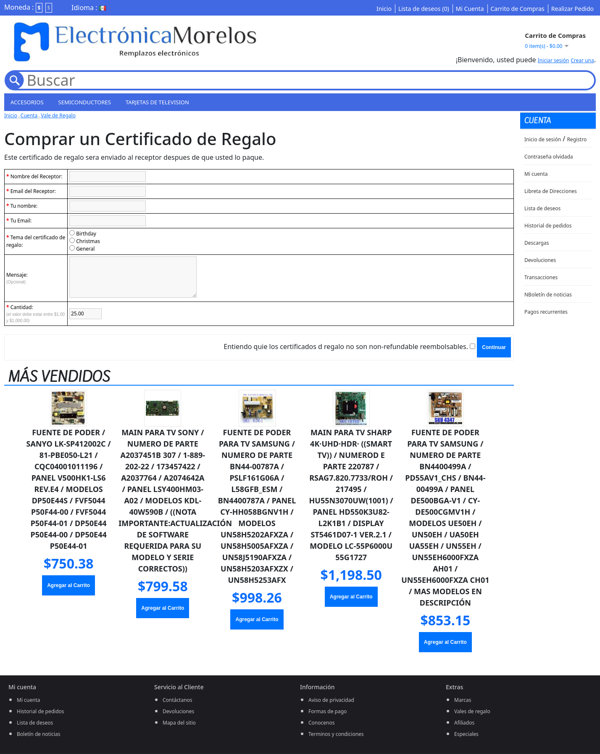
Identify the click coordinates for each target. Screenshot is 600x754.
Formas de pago (327, 711)
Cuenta (29, 115)
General (85, 248)
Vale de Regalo (58, 115)
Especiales (466, 734)
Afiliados (464, 722)
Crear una (582, 60)
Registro (577, 139)
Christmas (88, 241)
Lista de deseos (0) (423, 9)
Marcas (462, 700)
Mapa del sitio (179, 722)
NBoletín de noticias (548, 294)
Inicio (384, 9)
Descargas (536, 242)
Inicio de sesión (542, 139)
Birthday (86, 233)
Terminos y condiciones (336, 734)
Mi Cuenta (470, 9)
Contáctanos (177, 700)
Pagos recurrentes (546, 311)
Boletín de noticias (39, 734)
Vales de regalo (472, 711)
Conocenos (321, 722)
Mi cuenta (536, 173)
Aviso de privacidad (331, 700)
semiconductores (84, 102)
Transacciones (541, 277)
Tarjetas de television (157, 102)
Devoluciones (540, 260)
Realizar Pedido (572, 9)
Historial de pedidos (548, 225)
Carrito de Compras (518, 9)
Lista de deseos (542, 208)
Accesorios (27, 102)
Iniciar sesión (553, 60)
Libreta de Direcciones (550, 191)
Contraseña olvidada (548, 156)
